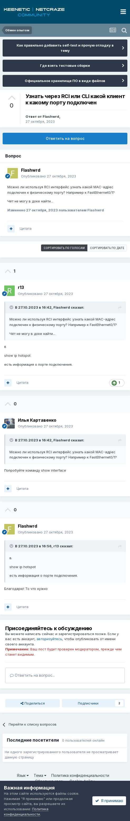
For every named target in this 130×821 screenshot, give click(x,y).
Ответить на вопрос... (32, 675)
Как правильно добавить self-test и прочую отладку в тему (65, 48)
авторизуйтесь (49, 639)
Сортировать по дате (107, 247)
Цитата (26, 228)
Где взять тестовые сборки (65, 65)
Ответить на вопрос (65, 138)
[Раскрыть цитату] (11, 307)
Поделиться (33, 703)
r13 (56, 546)
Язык (23, 775)
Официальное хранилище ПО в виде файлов (65, 81)
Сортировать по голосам (64, 247)
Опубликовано (48, 176)
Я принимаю (109, 800)
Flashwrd (51, 116)
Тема (40, 775)
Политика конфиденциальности (80, 775)
